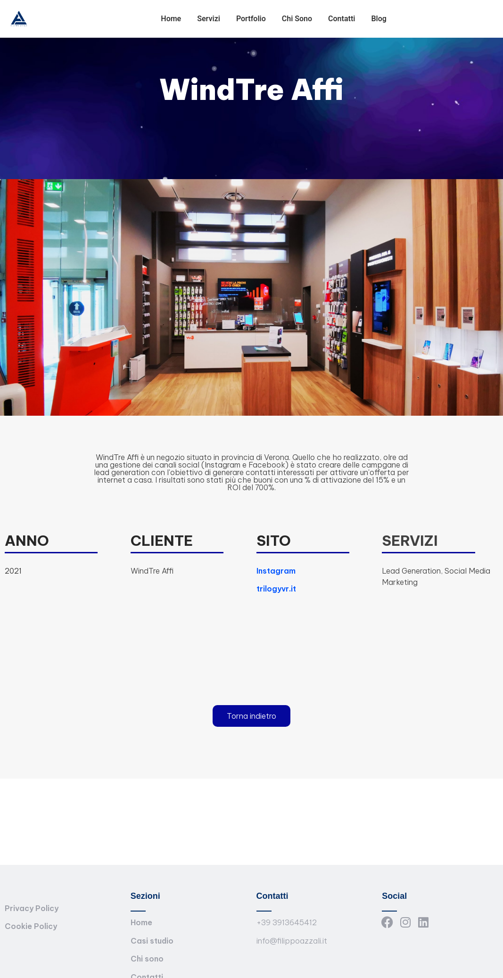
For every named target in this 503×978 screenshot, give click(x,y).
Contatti (341, 18)
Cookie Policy (31, 926)
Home (171, 18)
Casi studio (152, 940)
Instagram (276, 570)
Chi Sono (297, 18)
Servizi (208, 18)
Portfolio (251, 18)
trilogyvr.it (276, 588)
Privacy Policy (31, 908)
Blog (378, 18)
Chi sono (147, 958)
